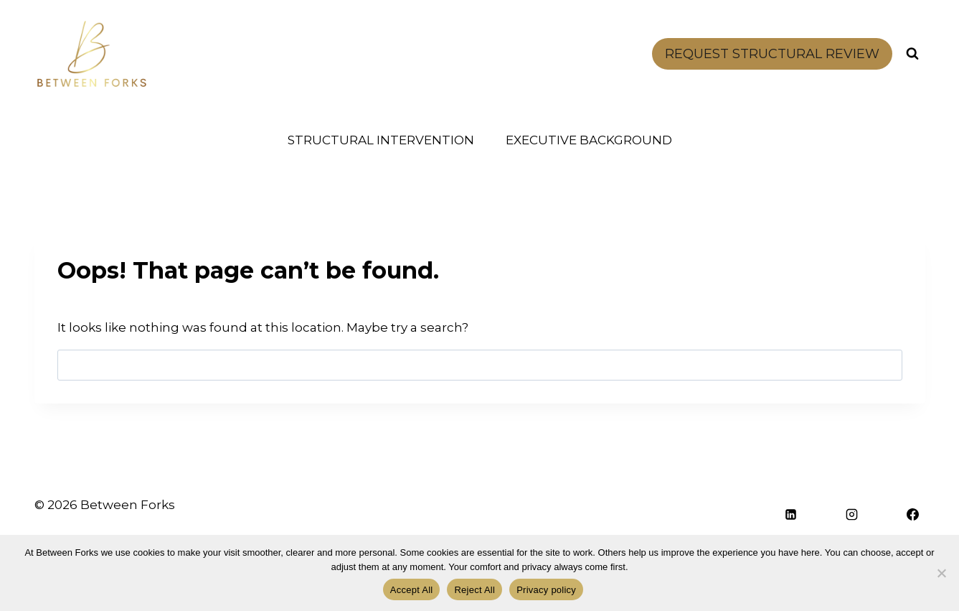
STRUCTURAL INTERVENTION (381, 140)
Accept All (411, 589)
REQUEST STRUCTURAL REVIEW (772, 54)
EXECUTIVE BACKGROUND (589, 140)
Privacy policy (546, 589)
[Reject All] (941, 573)
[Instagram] (852, 515)
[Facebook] (913, 515)
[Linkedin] (791, 515)
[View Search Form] (912, 54)
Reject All (474, 589)
